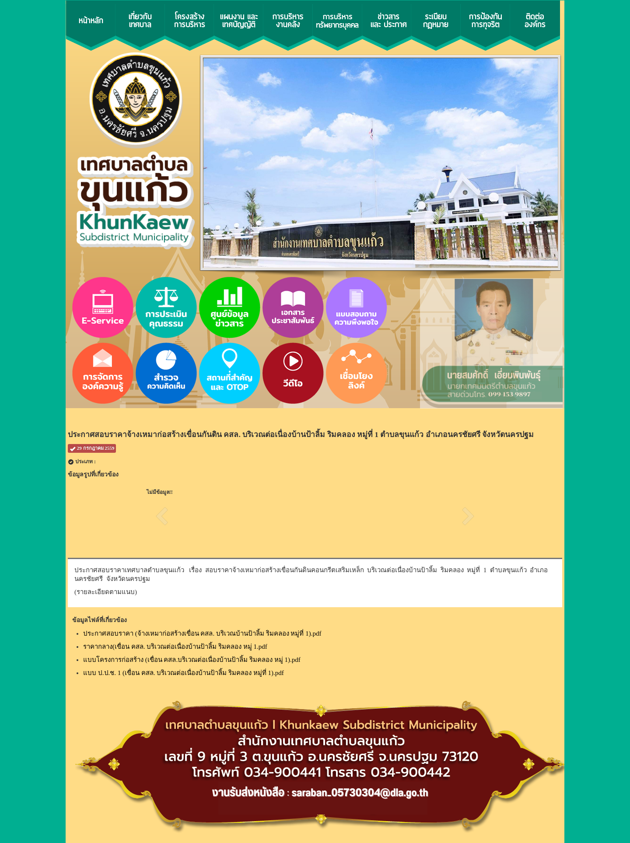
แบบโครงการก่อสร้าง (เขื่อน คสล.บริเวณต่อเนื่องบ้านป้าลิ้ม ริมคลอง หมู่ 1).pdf (192, 659)
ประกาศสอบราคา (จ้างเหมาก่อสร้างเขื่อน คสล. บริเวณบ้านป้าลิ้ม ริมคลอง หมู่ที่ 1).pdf (202, 633)
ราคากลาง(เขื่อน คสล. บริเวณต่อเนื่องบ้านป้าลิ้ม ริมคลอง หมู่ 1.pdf (175, 646)
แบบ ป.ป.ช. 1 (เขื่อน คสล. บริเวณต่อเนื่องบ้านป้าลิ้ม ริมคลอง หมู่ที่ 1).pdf (183, 672)
